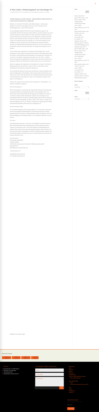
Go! (62, 388)
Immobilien (26, 12)
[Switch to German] (83, 394)
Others (30, 12)
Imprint (69, 399)
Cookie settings (71, 408)
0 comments (47, 12)
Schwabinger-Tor (41, 12)
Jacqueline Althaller (14, 12)
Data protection (74, 399)
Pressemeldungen (35, 12)
